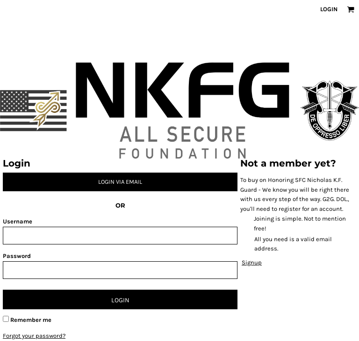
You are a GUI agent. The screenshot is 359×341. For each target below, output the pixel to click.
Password (17, 255)
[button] (350, 9)
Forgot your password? (34, 335)
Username (17, 221)
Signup (252, 262)
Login (328, 9)
